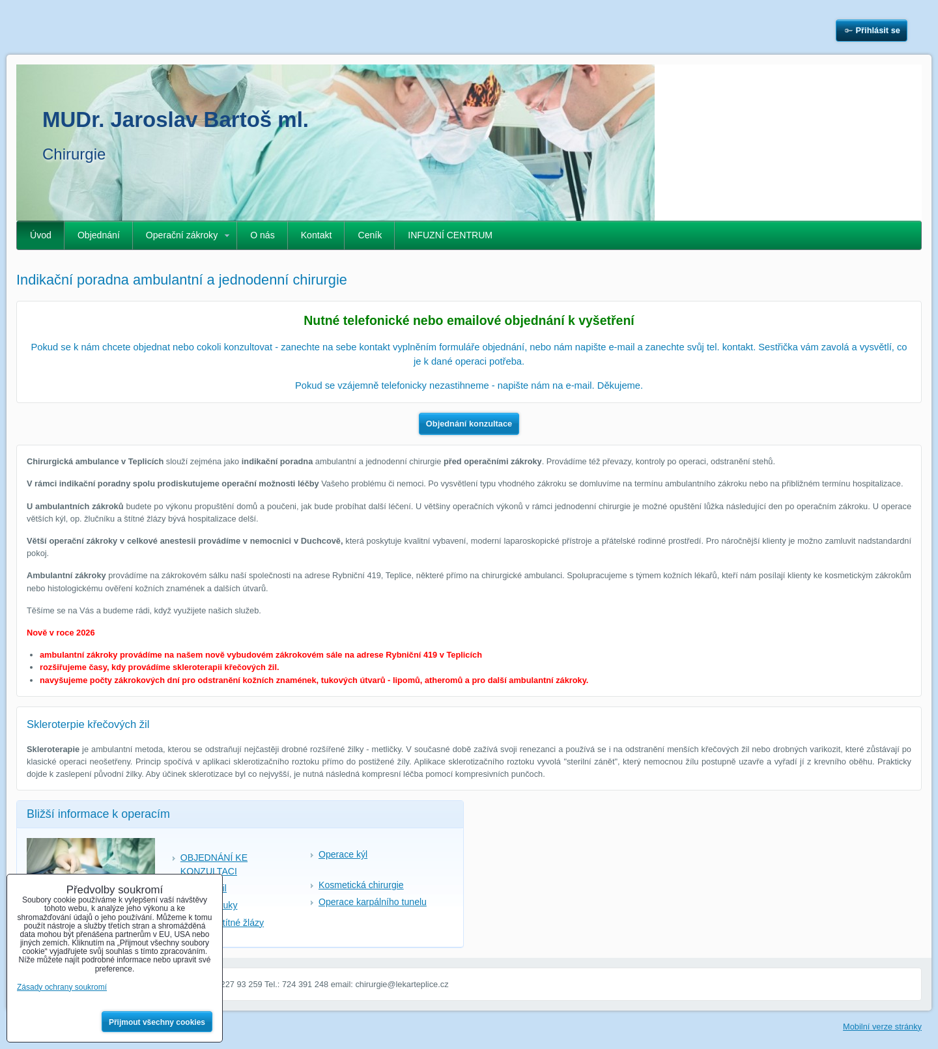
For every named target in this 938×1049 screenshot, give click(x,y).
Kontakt (316, 235)
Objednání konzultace (469, 423)
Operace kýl (343, 854)
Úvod (40, 235)
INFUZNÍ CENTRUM (450, 235)
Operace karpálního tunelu (373, 902)
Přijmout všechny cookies (157, 1022)
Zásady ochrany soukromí (62, 987)
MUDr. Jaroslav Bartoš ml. (175, 119)
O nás (262, 235)
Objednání (99, 235)
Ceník (370, 235)
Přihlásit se (878, 30)
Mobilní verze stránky (882, 1026)
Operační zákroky (182, 235)
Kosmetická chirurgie (361, 885)
